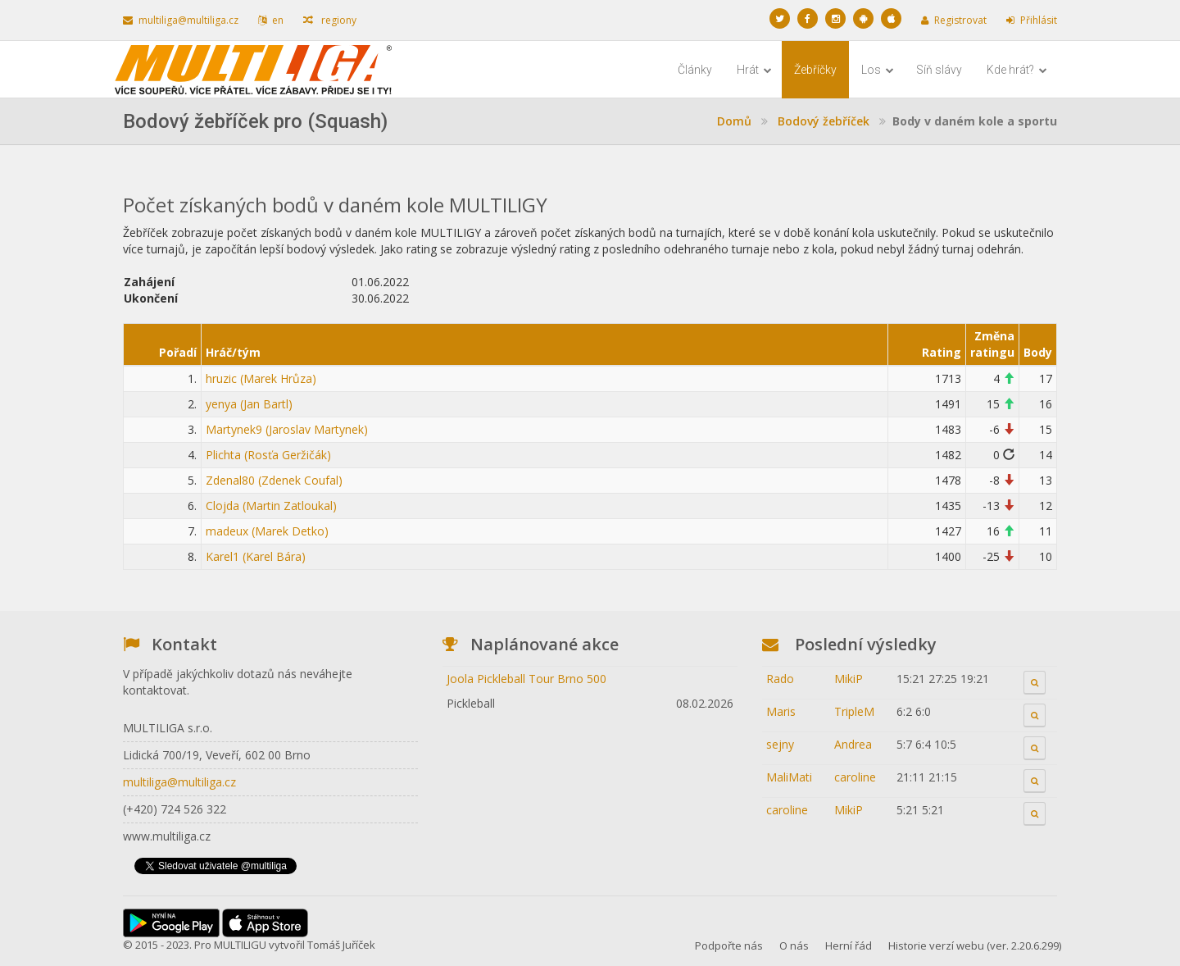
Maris (781, 711)
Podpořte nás (729, 945)
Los (877, 69)
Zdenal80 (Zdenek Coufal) (274, 480)
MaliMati (789, 777)
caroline (855, 777)
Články (695, 69)
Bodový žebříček (823, 121)
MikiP (848, 678)
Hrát (754, 69)
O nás (794, 945)
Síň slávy (939, 69)
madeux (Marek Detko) (267, 531)
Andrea (853, 744)
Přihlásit (1031, 20)
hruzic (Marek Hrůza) (261, 378)
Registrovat (954, 20)
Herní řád (848, 945)
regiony (329, 20)
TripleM (854, 711)
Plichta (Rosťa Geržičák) (268, 454)
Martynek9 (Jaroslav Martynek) (287, 429)
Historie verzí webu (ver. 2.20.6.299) (974, 945)
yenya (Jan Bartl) (249, 404)
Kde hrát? (1017, 69)
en (271, 20)
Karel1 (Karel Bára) (256, 556)
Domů (734, 121)
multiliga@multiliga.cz (180, 20)
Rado (780, 678)
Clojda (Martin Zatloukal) (271, 505)
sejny (780, 744)
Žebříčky (815, 69)
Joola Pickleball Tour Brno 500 (526, 678)
